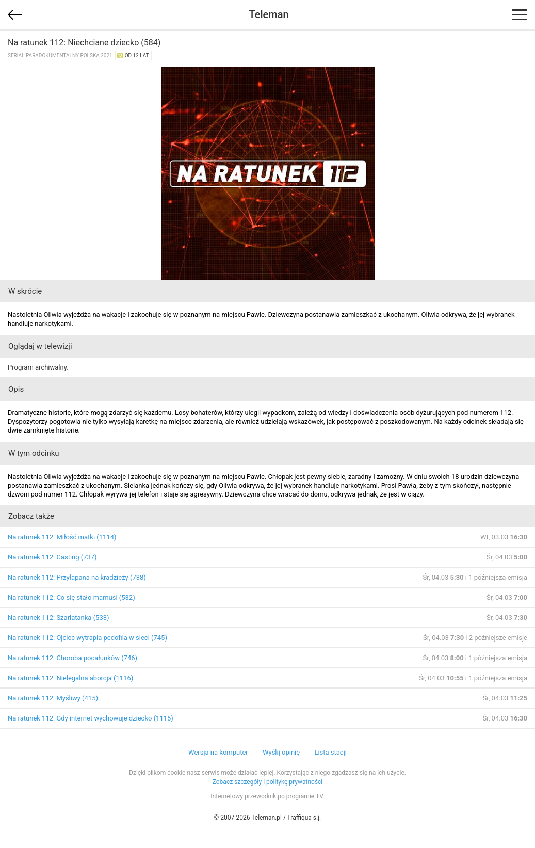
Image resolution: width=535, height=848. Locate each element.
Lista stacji (330, 752)
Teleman (268, 14)
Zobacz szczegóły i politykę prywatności (268, 782)
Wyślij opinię (281, 752)
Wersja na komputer (218, 752)
